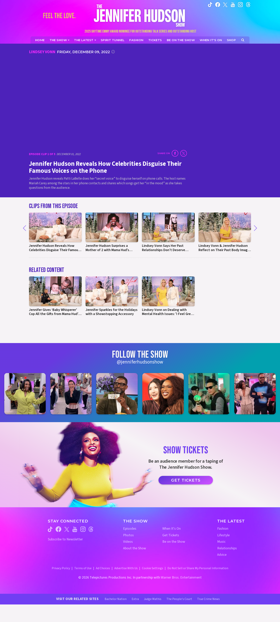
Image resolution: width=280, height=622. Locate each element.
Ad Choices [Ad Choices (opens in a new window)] (103, 568)
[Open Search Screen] (242, 40)
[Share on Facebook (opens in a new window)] (175, 153)
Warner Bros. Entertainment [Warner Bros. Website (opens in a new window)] (181, 577)
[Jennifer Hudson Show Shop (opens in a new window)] (232, 40)
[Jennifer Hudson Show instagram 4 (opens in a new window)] (163, 394)
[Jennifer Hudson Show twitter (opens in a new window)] (225, 4)
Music (221, 541)
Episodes (129, 528)
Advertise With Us (126, 568)
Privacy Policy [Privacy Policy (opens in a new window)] (61, 568)
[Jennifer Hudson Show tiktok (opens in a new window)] (210, 4)
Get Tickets (185, 480)
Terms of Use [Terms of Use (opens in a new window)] (83, 568)
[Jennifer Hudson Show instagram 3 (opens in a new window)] (117, 394)
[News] (85, 40)
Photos (128, 535)
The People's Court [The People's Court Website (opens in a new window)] (179, 599)
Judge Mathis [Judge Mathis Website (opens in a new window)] (152, 599)
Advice (222, 554)
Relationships (227, 548)
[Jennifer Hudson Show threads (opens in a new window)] (91, 529)
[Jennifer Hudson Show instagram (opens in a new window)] (240, 4)
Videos (128, 541)
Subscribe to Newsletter (65, 539)
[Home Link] (140, 15)
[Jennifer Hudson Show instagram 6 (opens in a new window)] (255, 394)
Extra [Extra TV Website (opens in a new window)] (135, 599)
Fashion (222, 528)
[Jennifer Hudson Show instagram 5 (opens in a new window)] (209, 394)
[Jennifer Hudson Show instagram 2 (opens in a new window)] (71, 394)
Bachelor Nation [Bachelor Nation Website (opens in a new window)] (116, 599)
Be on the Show (173, 541)
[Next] (255, 228)
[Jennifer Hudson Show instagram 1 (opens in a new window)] (25, 394)
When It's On (171, 528)
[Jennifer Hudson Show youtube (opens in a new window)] (233, 4)
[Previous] (24, 228)
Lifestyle (223, 535)
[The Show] (59, 40)
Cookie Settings (152, 568)
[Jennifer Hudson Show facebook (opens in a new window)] (217, 4)
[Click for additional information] (113, 51)
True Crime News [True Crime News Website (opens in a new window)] (208, 599)
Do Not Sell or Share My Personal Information (197, 568)
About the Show (134, 548)
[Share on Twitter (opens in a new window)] (183, 153)
